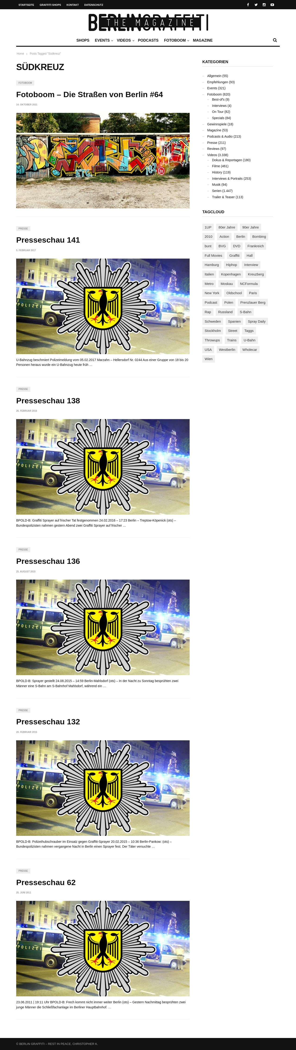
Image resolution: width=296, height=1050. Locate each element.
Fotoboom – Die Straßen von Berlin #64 (89, 94)
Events (103, 40)
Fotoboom (176, 40)
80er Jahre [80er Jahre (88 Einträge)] (227, 227)
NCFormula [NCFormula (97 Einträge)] (249, 284)
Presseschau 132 (48, 721)
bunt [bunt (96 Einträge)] (208, 246)
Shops (82, 40)
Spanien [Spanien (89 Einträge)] (234, 321)
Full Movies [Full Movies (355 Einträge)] (213, 255)
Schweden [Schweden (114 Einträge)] (213, 321)
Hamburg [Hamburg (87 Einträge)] (212, 265)
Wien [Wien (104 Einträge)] (209, 359)
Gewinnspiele (217, 124)
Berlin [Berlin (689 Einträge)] (240, 236)
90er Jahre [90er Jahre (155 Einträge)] (250, 227)
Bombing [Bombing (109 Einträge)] (259, 236)
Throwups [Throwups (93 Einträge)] (212, 340)
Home (20, 53)
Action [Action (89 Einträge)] (224, 236)
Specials (218, 118)
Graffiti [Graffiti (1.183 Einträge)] (234, 255)
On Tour (218, 112)
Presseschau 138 (48, 400)
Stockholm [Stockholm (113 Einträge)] (213, 331)
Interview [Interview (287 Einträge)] (251, 265)
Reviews (213, 149)
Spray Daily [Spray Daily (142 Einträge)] (257, 321)
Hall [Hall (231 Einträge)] (250, 255)
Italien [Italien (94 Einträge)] (209, 274)
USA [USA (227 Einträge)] (208, 350)
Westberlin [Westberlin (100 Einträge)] (227, 350)
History (217, 172)
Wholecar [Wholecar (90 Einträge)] (249, 350)
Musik (216, 184)
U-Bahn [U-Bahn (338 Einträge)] (250, 340)
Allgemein (214, 76)
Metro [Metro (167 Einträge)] (209, 284)
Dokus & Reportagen (227, 160)
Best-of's (218, 99)
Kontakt (73, 4)
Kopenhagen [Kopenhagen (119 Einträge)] (231, 274)
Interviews (219, 106)
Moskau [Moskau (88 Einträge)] (227, 284)
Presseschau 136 (48, 561)
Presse (23, 228)
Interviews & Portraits (227, 178)
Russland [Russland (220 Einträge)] (225, 312)
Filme (216, 166)
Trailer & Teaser (223, 197)
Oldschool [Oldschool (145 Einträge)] (234, 293)
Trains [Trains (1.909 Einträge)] (232, 340)
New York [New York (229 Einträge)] (212, 293)
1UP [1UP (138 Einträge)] (208, 227)
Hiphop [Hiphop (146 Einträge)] (231, 265)
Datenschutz (93, 4)
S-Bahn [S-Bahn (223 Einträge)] (245, 312)
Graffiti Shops (50, 4)
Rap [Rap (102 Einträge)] (208, 312)
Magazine (203, 40)
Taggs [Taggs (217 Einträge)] (249, 331)
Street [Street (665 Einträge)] (232, 331)
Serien (216, 191)
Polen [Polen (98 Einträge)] (228, 302)
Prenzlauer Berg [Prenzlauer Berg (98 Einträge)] (252, 302)
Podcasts (148, 40)
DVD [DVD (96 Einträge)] (236, 246)
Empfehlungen (217, 82)
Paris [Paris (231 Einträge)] (253, 293)
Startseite (26, 4)
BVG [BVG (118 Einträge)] (222, 246)
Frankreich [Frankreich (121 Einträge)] (255, 246)
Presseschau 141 (48, 239)
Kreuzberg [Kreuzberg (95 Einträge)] (256, 274)
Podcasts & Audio (220, 136)
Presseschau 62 (46, 882)
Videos (125, 40)
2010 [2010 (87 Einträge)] (208, 236)
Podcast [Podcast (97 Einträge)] (211, 302)
